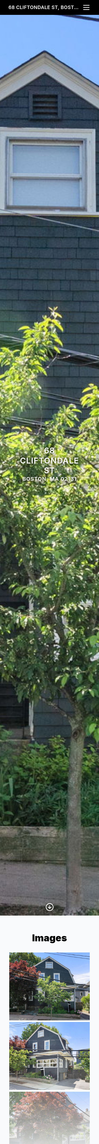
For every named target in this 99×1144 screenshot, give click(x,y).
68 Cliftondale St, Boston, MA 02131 (45, 7)
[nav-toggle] (86, 7)
